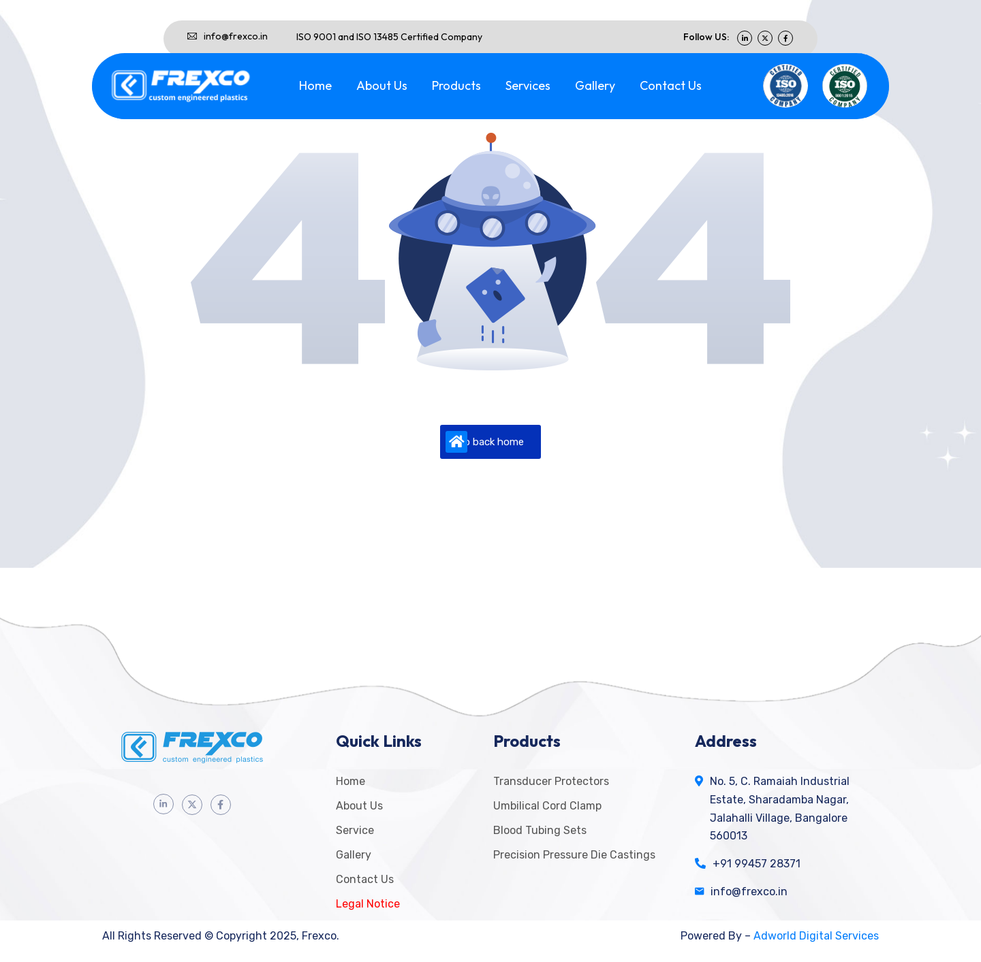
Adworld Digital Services (816, 935)
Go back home (485, 442)
